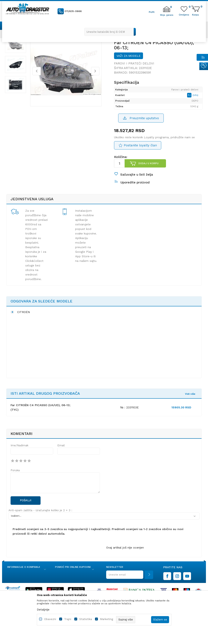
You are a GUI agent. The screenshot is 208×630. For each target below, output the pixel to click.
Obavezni (50, 619)
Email (61, 453)
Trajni (67, 619)
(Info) (197, 99)
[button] (110, 32)
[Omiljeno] (184, 14)
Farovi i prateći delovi (134, 67)
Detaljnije (43, 609)
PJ (191, 98)
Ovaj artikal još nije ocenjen (125, 555)
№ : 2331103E (129, 415)
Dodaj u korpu (148, 167)
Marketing (106, 619)
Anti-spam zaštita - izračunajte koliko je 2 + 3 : (40, 518)
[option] (16, 47)
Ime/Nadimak (19, 453)
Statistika (85, 619)
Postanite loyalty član (140, 150)
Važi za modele (128, 59)
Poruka (15, 478)
